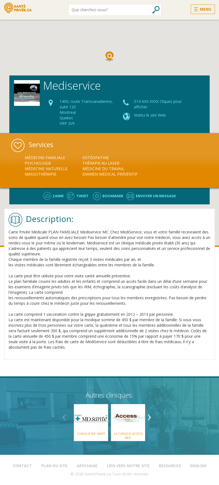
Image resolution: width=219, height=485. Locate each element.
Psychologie (38, 163)
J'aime (58, 195)
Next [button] (149, 415)
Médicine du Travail (103, 168)
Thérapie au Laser (100, 163)
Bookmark (112, 195)
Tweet (82, 195)
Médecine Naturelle (46, 168)
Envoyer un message (156, 195)
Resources (170, 465)
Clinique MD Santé (91, 434)
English (198, 465)
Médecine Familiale (45, 157)
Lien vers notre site (128, 465)
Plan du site (54, 465)
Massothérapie (40, 174)
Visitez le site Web (150, 115)
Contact (22, 465)
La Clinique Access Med (128, 435)
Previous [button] (64, 415)
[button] (109, 56)
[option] (53, 166)
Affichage (87, 465)
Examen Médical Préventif (109, 174)
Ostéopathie (95, 157)
